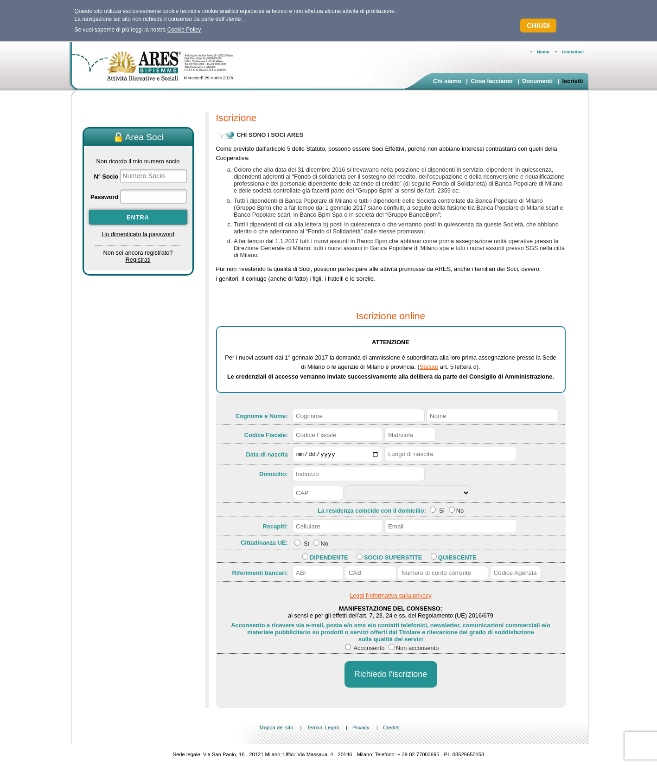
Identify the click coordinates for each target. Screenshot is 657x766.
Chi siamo (447, 80)
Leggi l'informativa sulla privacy (391, 596)
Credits (391, 729)
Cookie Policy (184, 29)
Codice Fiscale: (266, 434)
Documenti (537, 80)
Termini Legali (323, 729)
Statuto (429, 366)
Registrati (137, 259)
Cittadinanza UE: (264, 544)
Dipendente (329, 558)
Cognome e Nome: (262, 415)
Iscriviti (572, 80)
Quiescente (457, 558)
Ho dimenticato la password (138, 234)
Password (104, 196)
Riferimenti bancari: (260, 574)
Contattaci (573, 51)
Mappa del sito (276, 729)
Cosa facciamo (491, 80)
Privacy (361, 729)
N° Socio (106, 176)
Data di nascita (266, 454)
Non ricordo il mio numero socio (138, 161)
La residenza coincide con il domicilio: (373, 512)
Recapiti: (275, 527)
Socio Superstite (393, 558)
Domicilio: (273, 475)
